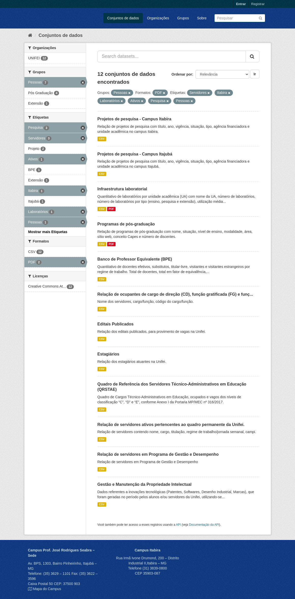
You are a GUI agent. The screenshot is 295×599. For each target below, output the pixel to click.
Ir (255, 74)
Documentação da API (204, 524)
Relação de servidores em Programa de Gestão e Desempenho (158, 454)
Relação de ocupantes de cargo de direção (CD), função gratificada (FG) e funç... (175, 294)
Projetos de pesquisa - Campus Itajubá (134, 154)
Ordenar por (182, 74)
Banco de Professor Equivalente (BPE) (134, 259)
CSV (102, 138)
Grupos (183, 18)
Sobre (201, 18)
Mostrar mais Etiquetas (47, 232)
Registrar (258, 4)
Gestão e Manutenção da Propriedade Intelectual (144, 484)
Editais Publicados (115, 324)
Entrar (241, 4)
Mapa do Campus (47, 589)
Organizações (158, 18)
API (178, 524)
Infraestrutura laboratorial (122, 189)
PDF (111, 208)
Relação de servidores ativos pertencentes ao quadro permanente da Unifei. (171, 424)
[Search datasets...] (171, 56)
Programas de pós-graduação (126, 224)
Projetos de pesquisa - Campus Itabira (134, 119)
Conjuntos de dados (123, 18)
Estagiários (108, 354)
